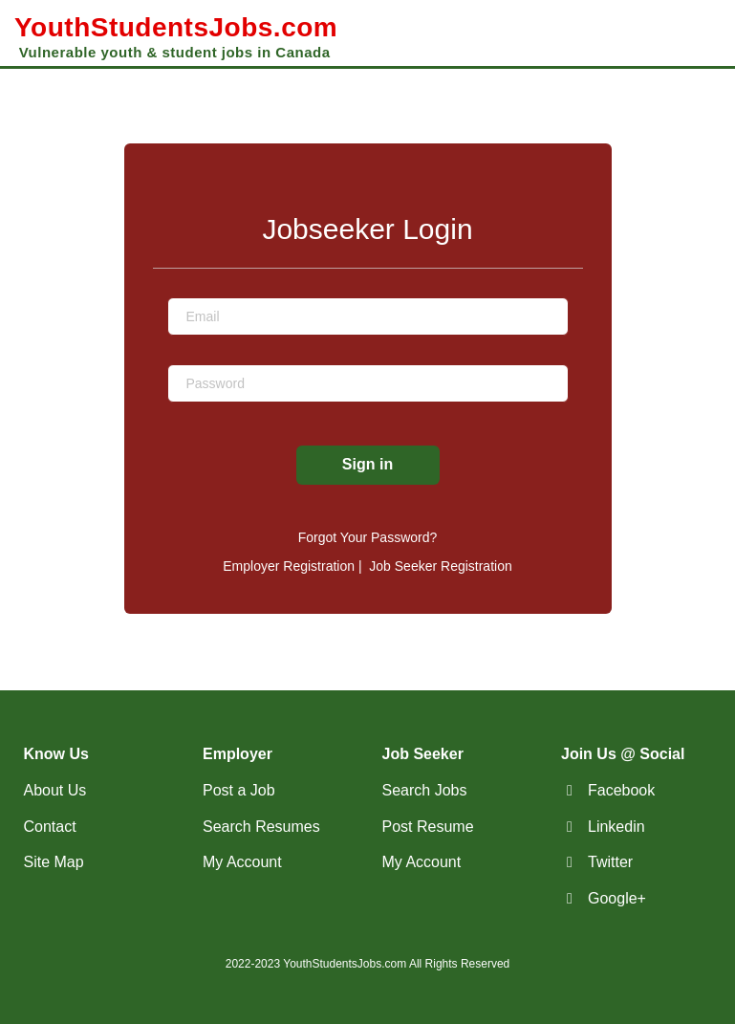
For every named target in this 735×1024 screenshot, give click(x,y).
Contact (50, 826)
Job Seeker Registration (440, 566)
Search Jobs (424, 790)
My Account (242, 862)
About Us (55, 790)
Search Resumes (261, 826)
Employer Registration (289, 566)
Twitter (610, 862)
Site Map (54, 862)
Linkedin (616, 826)
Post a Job (239, 790)
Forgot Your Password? (368, 537)
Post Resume (428, 826)
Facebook (621, 790)
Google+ (617, 898)
